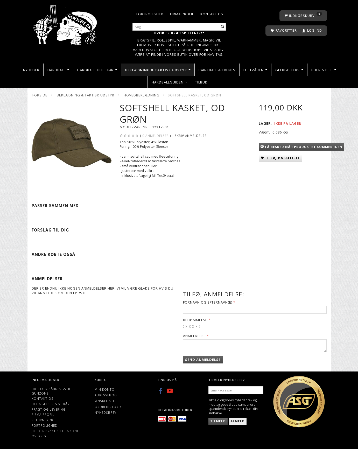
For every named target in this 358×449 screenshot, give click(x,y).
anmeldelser (155, 136)
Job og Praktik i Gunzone (55, 431)
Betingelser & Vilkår (50, 404)
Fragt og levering (49, 409)
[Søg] (222, 26)
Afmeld (237, 421)
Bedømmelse (195, 320)
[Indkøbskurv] (303, 15)
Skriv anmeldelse (190, 136)
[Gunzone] (65, 23)
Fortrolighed (150, 14)
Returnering (43, 420)
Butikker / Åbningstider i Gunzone (55, 391)
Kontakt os (211, 14)
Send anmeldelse (203, 359)
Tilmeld (218, 421)
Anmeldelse (194, 335)
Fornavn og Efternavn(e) (207, 302)
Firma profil (182, 14)
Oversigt (40, 436)
